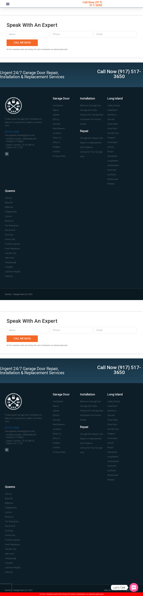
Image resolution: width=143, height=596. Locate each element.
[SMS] (133, 587)
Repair (84, 131)
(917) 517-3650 (95, 3)
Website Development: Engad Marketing (121, 590)
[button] (7, 4)
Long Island (115, 98)
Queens (10, 191)
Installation (87, 98)
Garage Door (61, 98)
